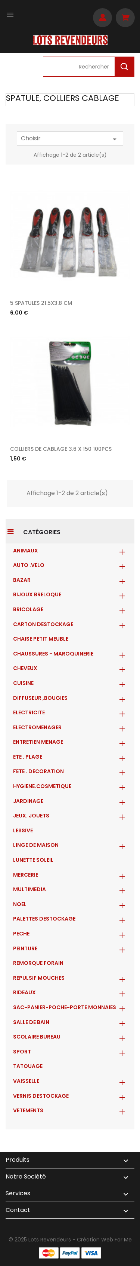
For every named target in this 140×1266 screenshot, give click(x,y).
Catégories (41, 532)
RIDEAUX (24, 992)
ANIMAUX (25, 550)
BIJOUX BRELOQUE (37, 594)
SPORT (22, 1051)
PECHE (21, 933)
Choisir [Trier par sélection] (70, 139)
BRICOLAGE (28, 609)
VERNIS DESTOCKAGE (41, 1096)
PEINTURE (25, 948)
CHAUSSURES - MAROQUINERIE (53, 653)
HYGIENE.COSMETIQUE (42, 786)
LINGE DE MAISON (36, 845)
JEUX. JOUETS (31, 815)
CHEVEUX (25, 668)
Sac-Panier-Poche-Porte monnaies (64, 1007)
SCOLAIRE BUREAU (36, 1036)
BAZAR (22, 580)
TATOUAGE (28, 1066)
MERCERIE (25, 874)
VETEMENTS (28, 1110)
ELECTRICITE (29, 712)
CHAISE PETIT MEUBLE (40, 638)
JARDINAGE (28, 801)
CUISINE (23, 683)
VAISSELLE (26, 1081)
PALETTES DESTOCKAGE (44, 918)
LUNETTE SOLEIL (33, 860)
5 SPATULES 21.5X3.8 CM (41, 303)
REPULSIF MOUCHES (39, 978)
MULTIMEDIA (29, 889)
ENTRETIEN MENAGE (38, 742)
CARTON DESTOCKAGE (43, 624)
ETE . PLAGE (27, 756)
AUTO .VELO (28, 565)
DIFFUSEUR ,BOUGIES (40, 698)
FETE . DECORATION (38, 771)
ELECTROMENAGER (37, 727)
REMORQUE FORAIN (38, 963)
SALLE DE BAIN (31, 1022)
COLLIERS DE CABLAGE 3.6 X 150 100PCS (61, 449)
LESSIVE (23, 830)
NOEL (20, 904)
